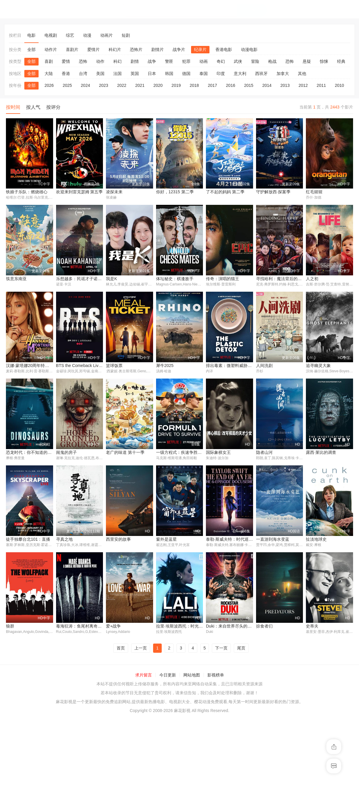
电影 (31, 35)
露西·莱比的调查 (321, 453)
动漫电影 (249, 49)
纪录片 (200, 49)
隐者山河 (264, 453)
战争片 (179, 49)
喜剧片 (72, 49)
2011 (321, 85)
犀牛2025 (165, 365)
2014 (266, 85)
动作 (100, 61)
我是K (111, 279)
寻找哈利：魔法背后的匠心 (281, 279)
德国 (186, 73)
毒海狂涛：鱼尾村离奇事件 (31, 713)
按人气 (33, 107)
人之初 (312, 279)
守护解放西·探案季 (273, 191)
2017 (212, 85)
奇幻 (221, 61)
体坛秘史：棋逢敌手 (174, 279)
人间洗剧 (264, 365)
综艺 (70, 35)
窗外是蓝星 (116, 626)
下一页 (221, 735)
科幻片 (115, 49)
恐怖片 (136, 49)
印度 (221, 73)
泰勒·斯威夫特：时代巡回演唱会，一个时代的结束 (202, 626)
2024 (85, 85)
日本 (152, 73)
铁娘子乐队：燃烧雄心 (26, 191)
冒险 (255, 61)
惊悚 (324, 61)
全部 (31, 49)
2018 (194, 85)
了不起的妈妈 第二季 (225, 191)
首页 (121, 735)
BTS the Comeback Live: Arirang (86, 365)
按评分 (53, 107)
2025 (67, 85)
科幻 (117, 61)
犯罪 (186, 61)
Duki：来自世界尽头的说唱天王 (185, 713)
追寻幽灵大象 (318, 365)
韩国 (169, 73)
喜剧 (49, 61)
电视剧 (51, 35)
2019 (176, 85)
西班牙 (261, 73)
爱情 (66, 61)
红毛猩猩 (314, 191)
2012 (303, 85)
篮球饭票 (114, 365)
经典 (341, 61)
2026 (49, 85)
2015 (248, 85)
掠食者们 (214, 713)
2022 (121, 85)
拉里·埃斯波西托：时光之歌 (131, 713)
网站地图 (191, 763)
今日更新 (167, 763)
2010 (339, 85)
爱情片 (93, 49)
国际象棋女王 (218, 453)
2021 (139, 85)
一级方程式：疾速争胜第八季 (183, 453)
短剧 (126, 35)
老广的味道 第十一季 (125, 453)
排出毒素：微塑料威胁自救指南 (235, 365)
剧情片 (157, 49)
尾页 (241, 735)
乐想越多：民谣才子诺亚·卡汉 (83, 279)
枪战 (272, 61)
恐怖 (83, 61)
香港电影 (223, 49)
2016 (230, 85)
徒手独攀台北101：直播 (328, 539)
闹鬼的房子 (66, 453)
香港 (66, 73)
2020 (158, 85)
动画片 (106, 35)
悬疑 (307, 61)
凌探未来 (114, 191)
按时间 (13, 107)
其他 (302, 73)
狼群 (310, 626)
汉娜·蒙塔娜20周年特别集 (29, 365)
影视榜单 (215, 763)
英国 (135, 73)
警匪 (169, 61)
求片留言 (143, 763)
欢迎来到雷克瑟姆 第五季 (79, 191)
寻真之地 (14, 626)
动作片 (51, 49)
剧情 (135, 61)
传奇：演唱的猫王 (222, 279)
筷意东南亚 (16, 279)
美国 (100, 73)
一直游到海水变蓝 (222, 626)
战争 (152, 61)
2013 (285, 85)
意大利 (240, 73)
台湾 (83, 73)
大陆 (49, 73)
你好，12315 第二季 (175, 191)
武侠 (238, 61)
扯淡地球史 (266, 626)
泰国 (203, 73)
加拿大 (283, 73)
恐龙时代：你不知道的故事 (31, 453)
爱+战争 (63, 713)
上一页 (140, 735)
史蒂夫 (262, 713)
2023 (103, 85)
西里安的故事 (68, 626)
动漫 (87, 35)
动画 (203, 61)
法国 (117, 73)
